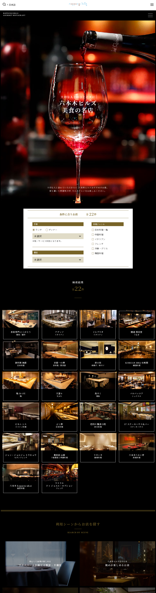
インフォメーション (128, 551)
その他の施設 (9, 551)
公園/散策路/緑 (12, 560)
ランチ (38, 47)
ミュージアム (86, 528)
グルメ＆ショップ (50, 528)
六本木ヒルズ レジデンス (16, 563)
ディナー (53, 47)
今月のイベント (12, 540)
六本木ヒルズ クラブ (52, 556)
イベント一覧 (10, 533)
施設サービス (126, 567)
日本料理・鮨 (101, 47)
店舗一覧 (46, 533)
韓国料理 (99, 70)
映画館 (83, 533)
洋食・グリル (101, 66)
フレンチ (99, 61)
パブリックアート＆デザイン (18, 556)
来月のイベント (12, 544)
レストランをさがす (52, 540)
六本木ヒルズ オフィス (53, 567)
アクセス (123, 560)
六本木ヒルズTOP (11, 521)
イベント (7, 528)
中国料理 (99, 52)
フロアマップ (126, 563)
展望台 (121, 528)
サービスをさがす (51, 544)
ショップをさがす (51, 537)
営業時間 (123, 556)
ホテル (121, 533)
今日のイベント (12, 537)
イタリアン (100, 56)
